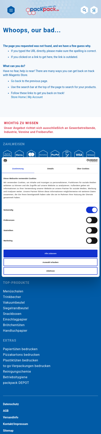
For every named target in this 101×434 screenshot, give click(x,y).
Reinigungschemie (17, 371)
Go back (16, 81)
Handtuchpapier (15, 331)
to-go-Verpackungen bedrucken (26, 366)
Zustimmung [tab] (18, 169)
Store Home (18, 97)
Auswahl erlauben (50, 262)
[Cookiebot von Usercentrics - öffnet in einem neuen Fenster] (80, 160)
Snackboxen (12, 314)
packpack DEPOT (16, 383)
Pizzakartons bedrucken (21, 355)
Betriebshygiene (15, 377)
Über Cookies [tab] (83, 169)
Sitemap (8, 430)
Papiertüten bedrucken (20, 349)
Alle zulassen (50, 253)
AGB (6, 410)
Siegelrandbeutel (16, 308)
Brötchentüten (14, 325)
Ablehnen (50, 271)
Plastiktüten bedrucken (20, 360)
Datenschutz (11, 404)
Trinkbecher (12, 297)
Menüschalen (13, 291)
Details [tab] (50, 169)
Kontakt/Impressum (15, 424)
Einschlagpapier (15, 319)
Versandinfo (10, 417)
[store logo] (42, 10)
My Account (35, 97)
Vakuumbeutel (14, 302)
